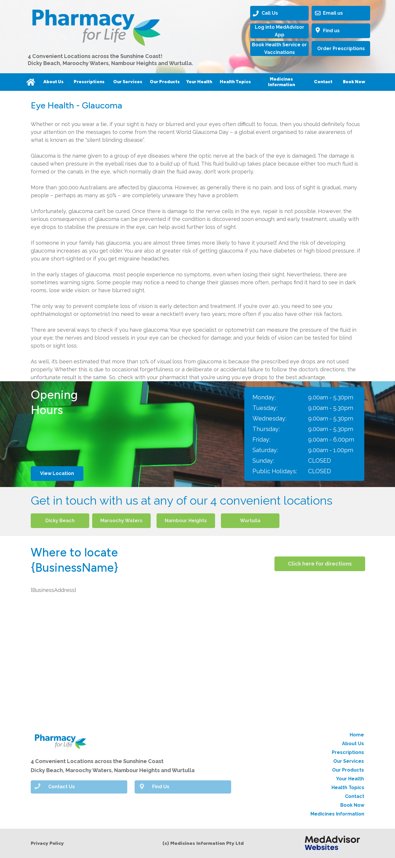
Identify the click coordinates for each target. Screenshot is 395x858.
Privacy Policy (47, 843)
